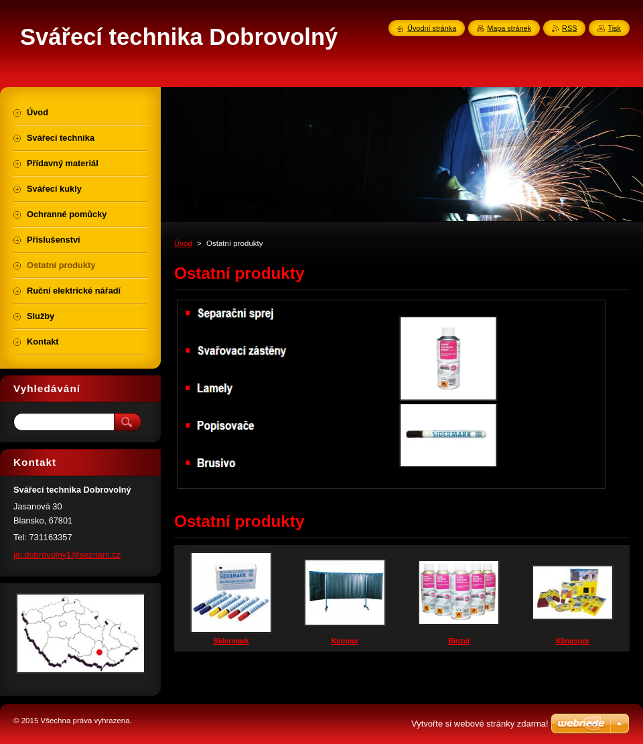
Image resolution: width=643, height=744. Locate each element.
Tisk (614, 28)
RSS (569, 28)
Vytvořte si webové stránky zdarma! (480, 724)
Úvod (183, 243)
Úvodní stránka (431, 28)
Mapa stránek (509, 28)
